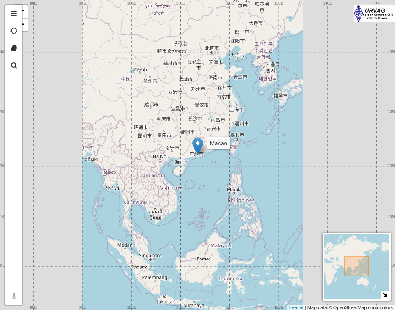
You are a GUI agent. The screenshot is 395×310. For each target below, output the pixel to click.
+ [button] (33, 11)
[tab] (13, 13)
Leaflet (296, 307)
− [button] (33, 25)
